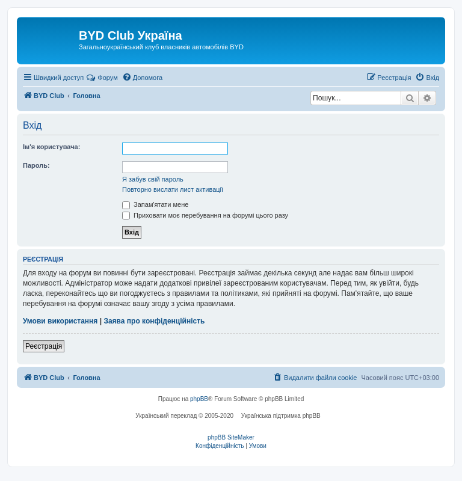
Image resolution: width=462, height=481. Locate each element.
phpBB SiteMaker (231, 437)
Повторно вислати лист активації (172, 189)
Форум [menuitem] (102, 77)
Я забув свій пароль (152, 179)
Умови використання (60, 321)
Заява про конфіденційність (154, 321)
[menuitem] (142, 77)
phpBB (199, 399)
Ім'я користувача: (51, 146)
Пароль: (36, 165)
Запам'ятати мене (155, 204)
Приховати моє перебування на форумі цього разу (205, 215)
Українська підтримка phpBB (281, 415)
